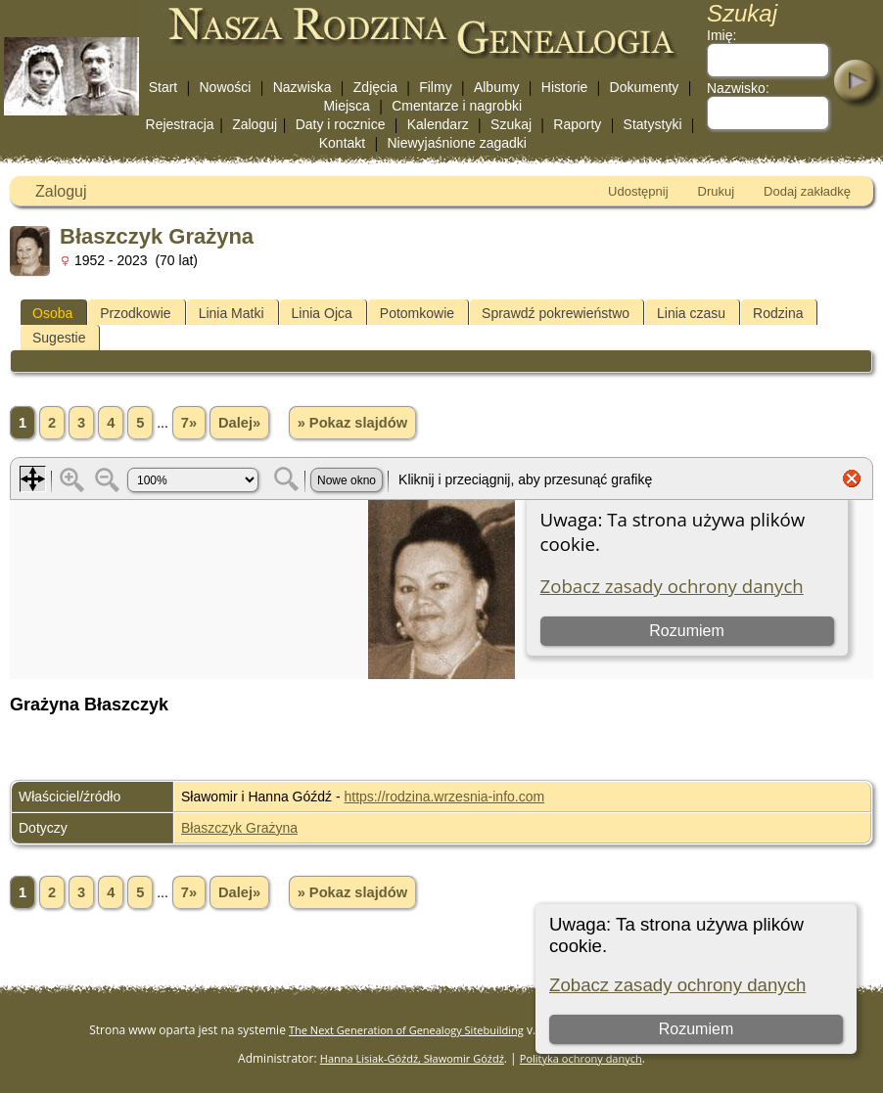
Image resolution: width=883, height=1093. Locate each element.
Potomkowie (417, 313)
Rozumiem (696, 1029)
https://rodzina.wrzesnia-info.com (445, 796)
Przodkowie (135, 313)
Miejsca (346, 106)
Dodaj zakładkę (807, 191)
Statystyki (653, 124)
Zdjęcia (375, 87)
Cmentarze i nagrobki (457, 106)
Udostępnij (638, 191)
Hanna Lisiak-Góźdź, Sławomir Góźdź (412, 1058)
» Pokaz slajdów (352, 423)
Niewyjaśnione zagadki (456, 143)
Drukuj (716, 191)
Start (163, 87)
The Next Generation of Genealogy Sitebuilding (406, 1030)
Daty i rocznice (341, 124)
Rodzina (778, 313)
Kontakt (342, 143)
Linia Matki (231, 313)
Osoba (52, 313)
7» (189, 423)
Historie (564, 87)
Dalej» (239, 423)
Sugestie (58, 337)
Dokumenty (644, 87)
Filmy (435, 87)
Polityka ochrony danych (581, 1058)
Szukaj (511, 124)
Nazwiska (302, 87)
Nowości (226, 87)
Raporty (577, 124)
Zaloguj (254, 124)
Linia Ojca (322, 313)
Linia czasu (691, 313)
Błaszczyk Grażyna (239, 828)
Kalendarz (438, 124)
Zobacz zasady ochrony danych (677, 985)
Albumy (497, 87)
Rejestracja (180, 124)
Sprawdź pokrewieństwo (555, 313)
